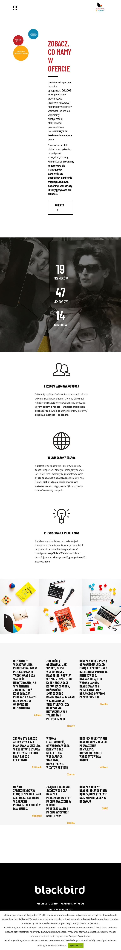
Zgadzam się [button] (75, 945)
